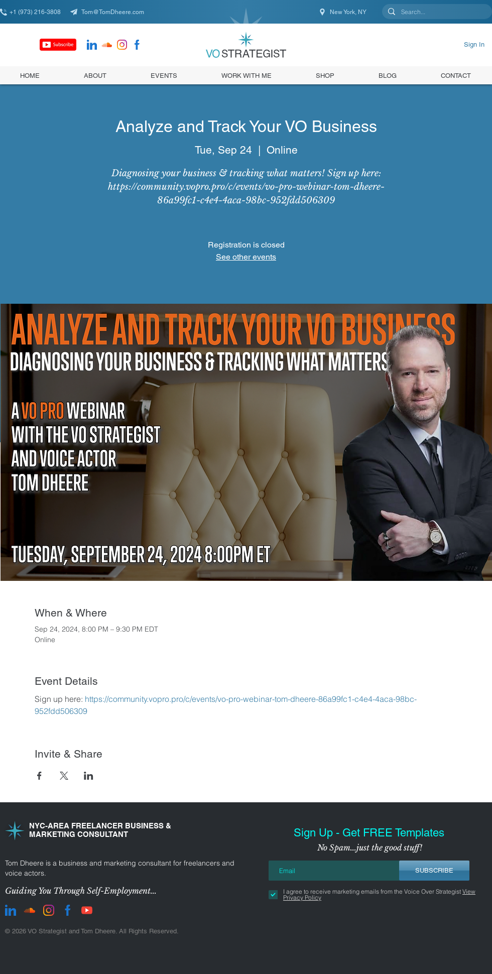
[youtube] (86, 910)
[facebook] (137, 45)
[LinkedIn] (92, 45)
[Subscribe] (58, 45)
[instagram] (122, 45)
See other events (246, 257)
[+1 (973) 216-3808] (35, 12)
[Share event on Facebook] (39, 776)
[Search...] (436, 12)
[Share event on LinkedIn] (88, 776)
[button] (325, 75)
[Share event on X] (64, 776)
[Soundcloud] (107, 45)
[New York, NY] (343, 12)
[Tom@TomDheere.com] (110, 12)
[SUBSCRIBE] (434, 871)
